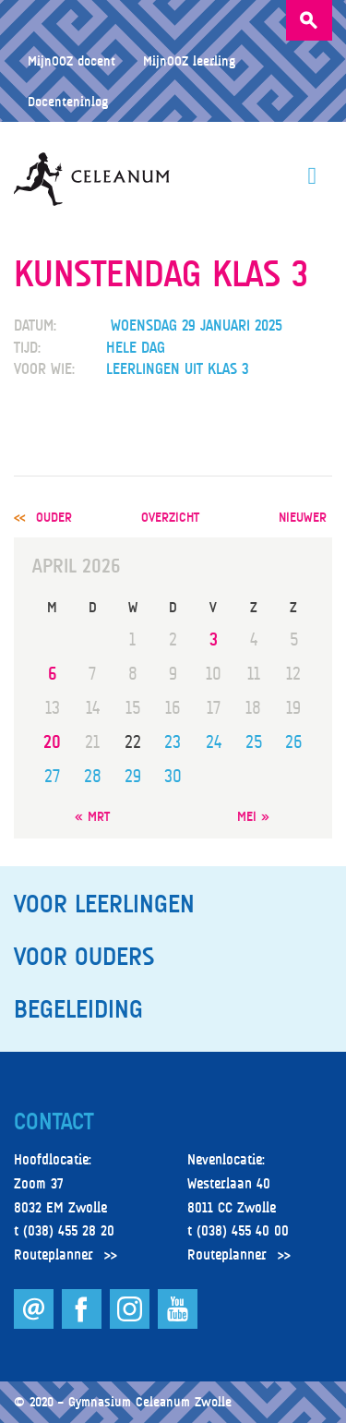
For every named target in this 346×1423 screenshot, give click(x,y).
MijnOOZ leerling (189, 60)
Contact (53, 1122)
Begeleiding (78, 1009)
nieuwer (303, 517)
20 (52, 742)
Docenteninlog (68, 101)
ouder (54, 517)
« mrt (92, 816)
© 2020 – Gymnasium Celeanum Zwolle (123, 1401)
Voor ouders (84, 957)
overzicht (170, 517)
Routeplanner (53, 1255)
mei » (253, 816)
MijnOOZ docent (71, 60)
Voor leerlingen (104, 904)
